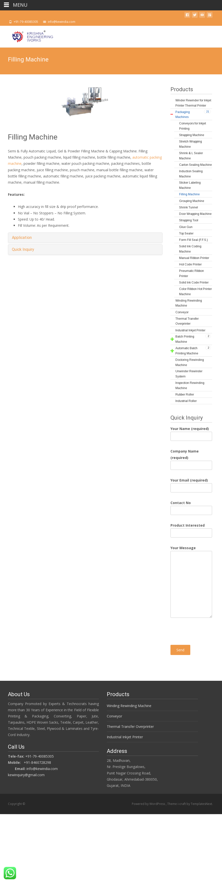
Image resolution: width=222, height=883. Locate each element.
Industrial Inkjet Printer (120, 737)
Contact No (191, 506)
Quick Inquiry (23, 249)
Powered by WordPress (149, 804)
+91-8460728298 (67, 764)
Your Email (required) (191, 484)
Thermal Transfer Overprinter (125, 726)
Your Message (191, 550)
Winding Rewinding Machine (124, 705)
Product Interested (191, 529)
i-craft (182, 804)
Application (22, 237)
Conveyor (109, 716)
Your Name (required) (191, 432)
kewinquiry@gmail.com (56, 776)
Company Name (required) (191, 458)
